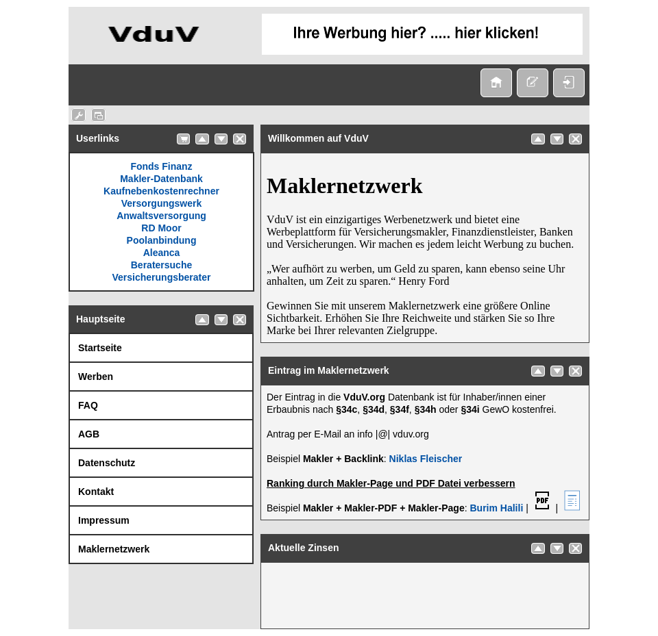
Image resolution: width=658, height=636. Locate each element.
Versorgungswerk (161, 203)
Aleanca (161, 252)
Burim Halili (496, 508)
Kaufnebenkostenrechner (161, 191)
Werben (95, 376)
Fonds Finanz (161, 166)
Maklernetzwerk (113, 549)
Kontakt (96, 491)
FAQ (88, 405)
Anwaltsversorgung (161, 215)
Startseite (100, 347)
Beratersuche (162, 264)
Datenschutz (106, 462)
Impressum (104, 520)
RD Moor (161, 227)
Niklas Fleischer (426, 458)
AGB (88, 434)
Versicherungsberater (161, 277)
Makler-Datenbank (161, 178)
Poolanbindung (162, 240)
